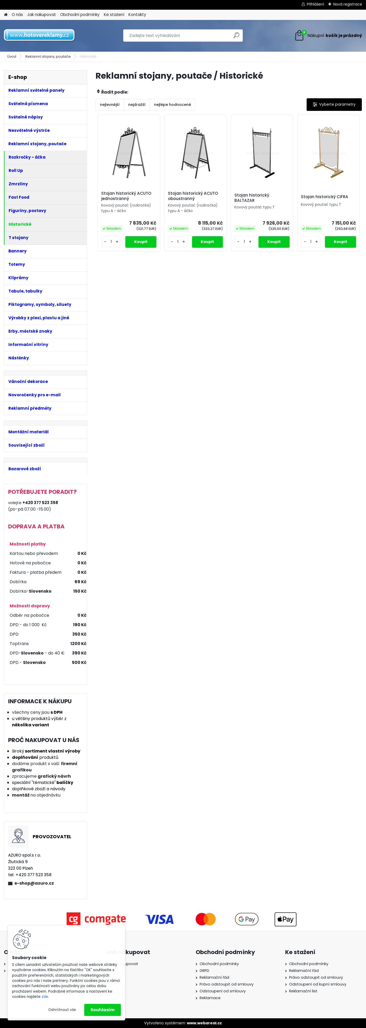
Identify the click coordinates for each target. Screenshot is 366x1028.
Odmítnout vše (62, 1009)
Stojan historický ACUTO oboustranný (193, 196)
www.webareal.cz (204, 1023)
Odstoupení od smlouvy (223, 991)
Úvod (11, 56)
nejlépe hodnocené (172, 104)
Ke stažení (114, 14)
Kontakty (137, 14)
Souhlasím (103, 1010)
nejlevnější (110, 104)
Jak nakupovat (41, 14)
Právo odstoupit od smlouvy (227, 984)
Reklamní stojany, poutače (48, 56)
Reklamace (210, 997)
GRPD (204, 970)
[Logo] (40, 36)
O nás (17, 14)
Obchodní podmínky (80, 14)
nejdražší (136, 104)
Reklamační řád (214, 977)
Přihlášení (315, 4)
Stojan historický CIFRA (324, 196)
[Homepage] (6, 15)
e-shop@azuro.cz (34, 883)
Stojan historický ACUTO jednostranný (126, 196)
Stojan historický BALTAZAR (251, 198)
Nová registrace (347, 4)
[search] (236, 37)
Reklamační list (303, 991)
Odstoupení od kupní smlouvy (317, 984)
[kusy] (111, 242)
